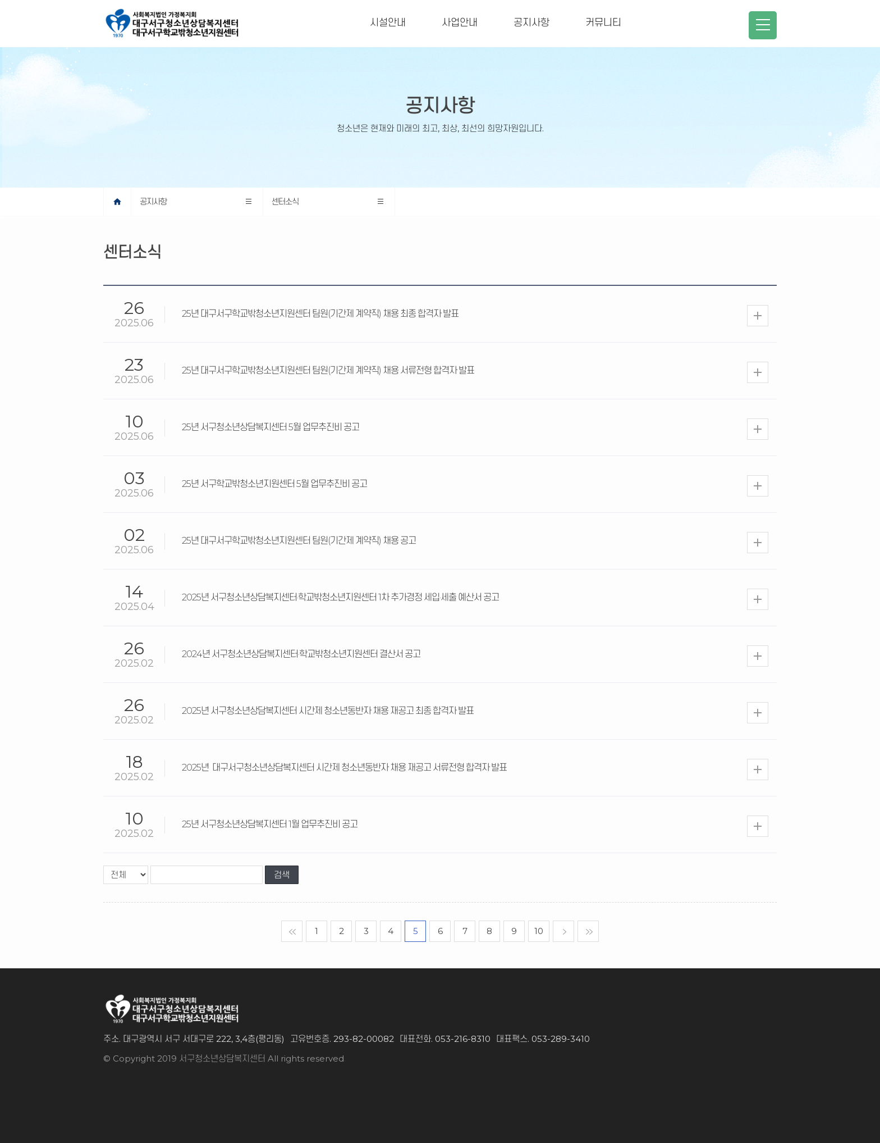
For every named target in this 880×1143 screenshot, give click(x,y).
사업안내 (460, 22)
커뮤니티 (603, 22)
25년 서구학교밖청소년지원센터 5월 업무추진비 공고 (274, 484)
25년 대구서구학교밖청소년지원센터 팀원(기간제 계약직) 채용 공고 (299, 540)
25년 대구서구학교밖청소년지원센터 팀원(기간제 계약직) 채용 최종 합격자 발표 (320, 313)
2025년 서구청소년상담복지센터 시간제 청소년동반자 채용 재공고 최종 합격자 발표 (328, 710)
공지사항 (531, 22)
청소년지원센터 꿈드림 (690, 22)
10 (538, 931)
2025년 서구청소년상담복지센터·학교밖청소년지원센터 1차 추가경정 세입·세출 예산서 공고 (340, 597)
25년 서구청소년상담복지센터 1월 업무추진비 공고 (270, 824)
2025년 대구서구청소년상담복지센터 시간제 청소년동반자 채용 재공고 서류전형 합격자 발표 (346, 767)
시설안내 (388, 22)
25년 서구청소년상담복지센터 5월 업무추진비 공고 (270, 427)
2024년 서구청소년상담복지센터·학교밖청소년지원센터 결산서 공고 (301, 654)
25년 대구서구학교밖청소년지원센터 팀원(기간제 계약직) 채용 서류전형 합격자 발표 (328, 370)
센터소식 (285, 202)
